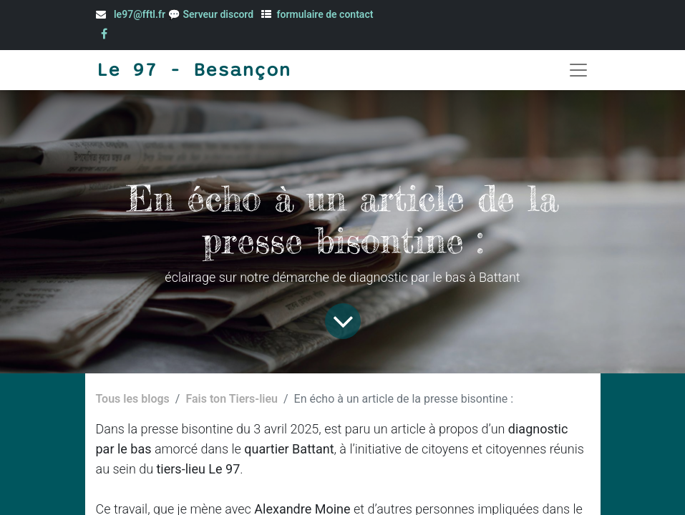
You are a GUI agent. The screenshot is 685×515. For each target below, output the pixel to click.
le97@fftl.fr (139, 14)
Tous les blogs (133, 399)
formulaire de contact (325, 14)
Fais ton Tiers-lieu (231, 399)
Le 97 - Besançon (193, 70)
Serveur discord (219, 14)
